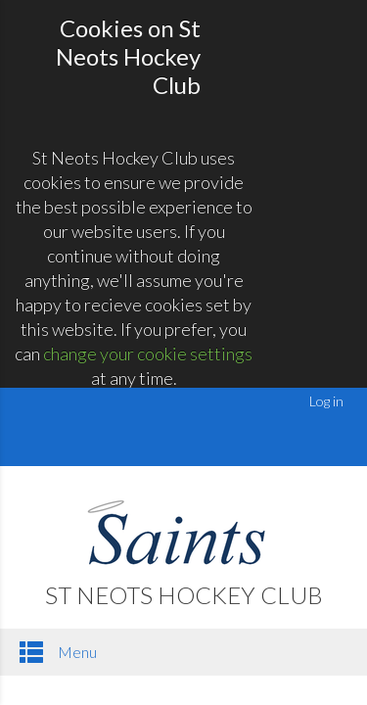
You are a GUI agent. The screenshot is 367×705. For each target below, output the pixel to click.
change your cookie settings (147, 353)
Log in (326, 401)
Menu (58, 652)
